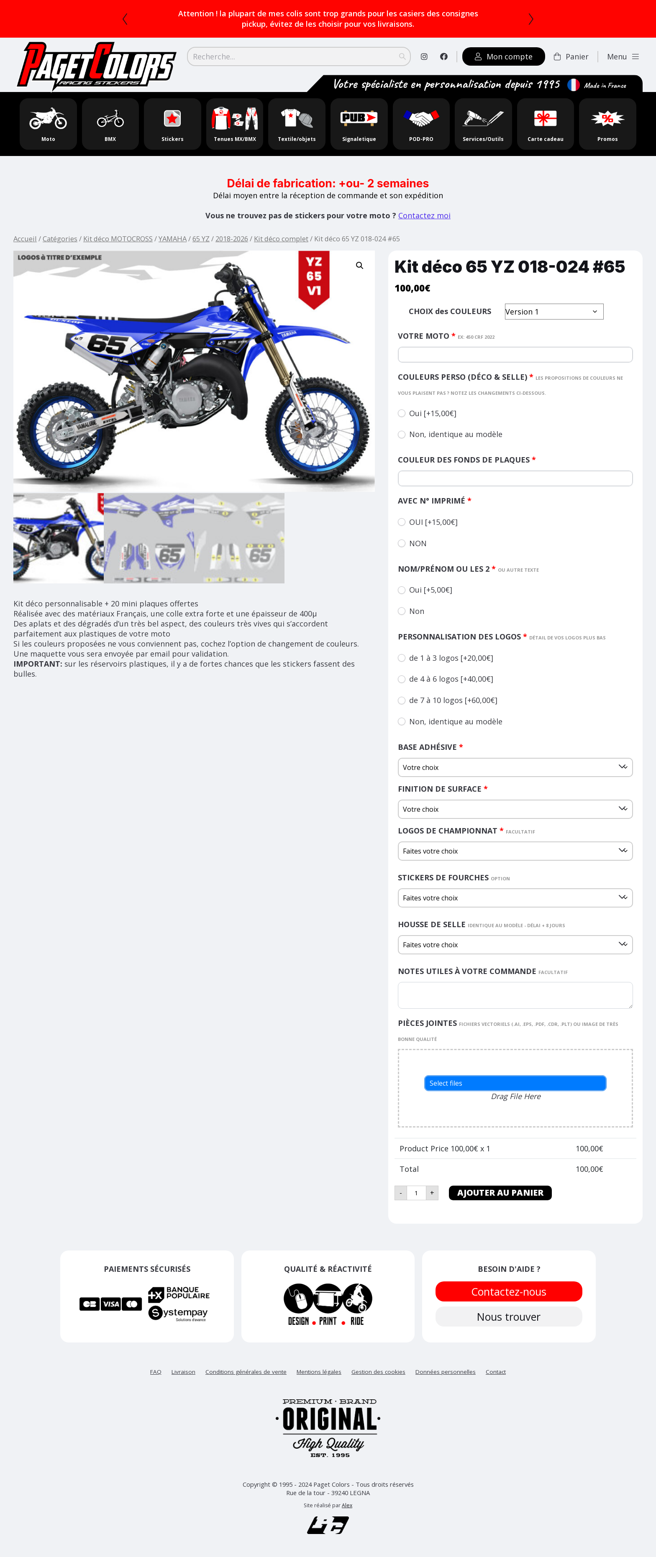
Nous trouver (509, 1316)
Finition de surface (443, 789)
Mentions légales (319, 1371)
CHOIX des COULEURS (450, 311)
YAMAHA (173, 238)
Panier (571, 56)
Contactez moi (424, 215)
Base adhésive (430, 747)
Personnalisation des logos (502, 636)
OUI (433, 522)
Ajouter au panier (500, 1192)
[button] (359, 265)
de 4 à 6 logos (451, 679)
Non (416, 611)
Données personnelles (445, 1371)
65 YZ (201, 238)
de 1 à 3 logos (451, 658)
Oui (432, 413)
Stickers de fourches (454, 877)
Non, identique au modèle (455, 434)
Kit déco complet (281, 238)
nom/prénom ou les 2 (468, 569)
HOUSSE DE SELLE (481, 924)
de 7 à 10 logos (453, 700)
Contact (496, 1371)
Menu (623, 56)
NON (418, 543)
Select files (446, 1083)
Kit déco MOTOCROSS (118, 238)
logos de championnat (466, 831)
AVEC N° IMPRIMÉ (435, 501)
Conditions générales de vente (246, 1371)
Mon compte (504, 56)
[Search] (299, 56)
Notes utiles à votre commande (483, 971)
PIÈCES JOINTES (508, 1030)
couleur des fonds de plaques (467, 460)
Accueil (25, 238)
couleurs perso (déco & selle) (510, 384)
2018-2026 (231, 238)
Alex (347, 1505)
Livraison (183, 1371)
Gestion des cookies (378, 1371)
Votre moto (446, 336)
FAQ (155, 1371)
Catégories (60, 238)
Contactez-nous (509, 1291)
